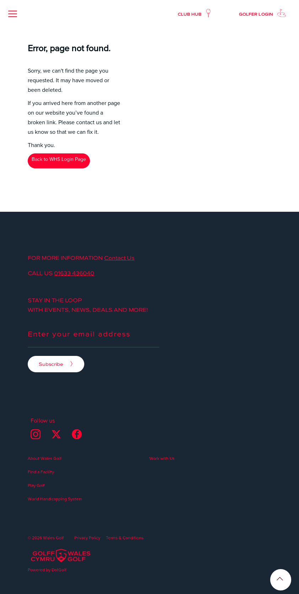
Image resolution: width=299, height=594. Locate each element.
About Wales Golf (44, 458)
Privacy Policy (87, 538)
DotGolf (59, 570)
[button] (12, 14)
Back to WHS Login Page (59, 159)
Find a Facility (41, 472)
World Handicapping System (55, 499)
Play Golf (36, 485)
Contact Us (119, 258)
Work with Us (162, 458)
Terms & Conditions (125, 538)
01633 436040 (74, 273)
